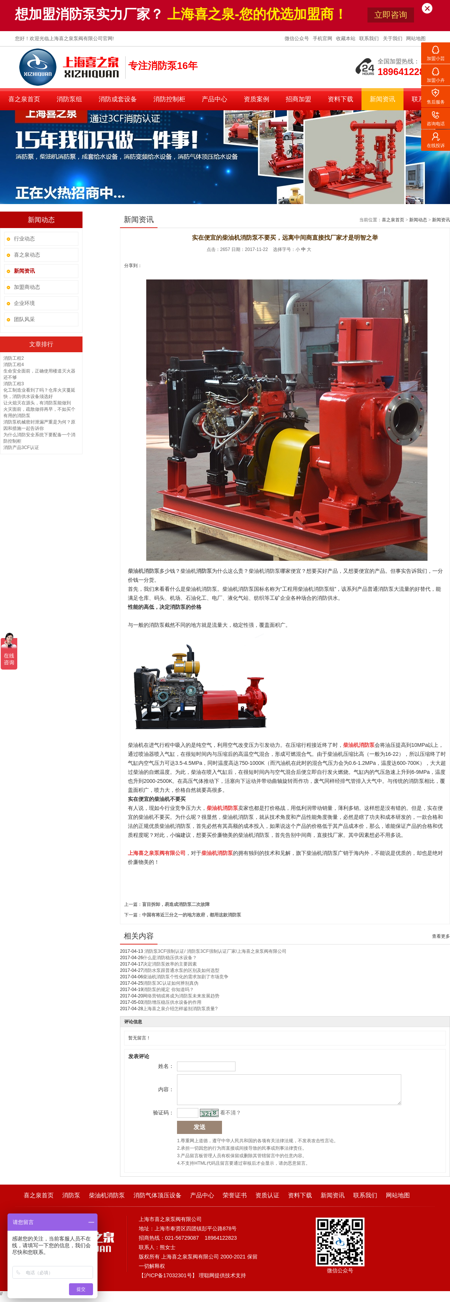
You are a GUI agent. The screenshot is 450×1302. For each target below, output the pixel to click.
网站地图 (416, 38)
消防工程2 (13, 358)
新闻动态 (418, 219)
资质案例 (256, 99)
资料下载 (340, 99)
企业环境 (24, 303)
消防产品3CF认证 (21, 447)
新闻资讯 (382, 99)
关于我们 (393, 38)
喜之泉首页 (24, 99)
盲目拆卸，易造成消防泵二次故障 (176, 904)
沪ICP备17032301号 (168, 1281)
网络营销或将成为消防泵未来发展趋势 (181, 996)
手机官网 (323, 38)
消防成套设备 (118, 99)
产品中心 (214, 99)
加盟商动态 (27, 287)
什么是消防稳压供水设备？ (170, 957)
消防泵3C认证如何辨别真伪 (170, 983)
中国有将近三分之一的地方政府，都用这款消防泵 (191, 915)
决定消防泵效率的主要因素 (170, 964)
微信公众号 (297, 38)
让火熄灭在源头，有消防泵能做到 (37, 402)
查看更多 (441, 936)
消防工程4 (13, 364)
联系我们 (369, 38)
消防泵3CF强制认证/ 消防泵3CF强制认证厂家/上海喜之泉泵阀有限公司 (214, 951)
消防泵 (71, 1201)
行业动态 (24, 239)
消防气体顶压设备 (158, 1201)
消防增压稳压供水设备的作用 (172, 1002)
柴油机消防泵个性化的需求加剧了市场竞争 (185, 976)
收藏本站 (346, 38)
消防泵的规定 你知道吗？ (168, 989)
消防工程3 (13, 383)
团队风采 (24, 319)
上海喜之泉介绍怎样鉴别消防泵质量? (180, 1008)
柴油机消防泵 (107, 1201)
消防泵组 (69, 99)
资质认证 (267, 1201)
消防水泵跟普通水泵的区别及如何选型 (181, 970)
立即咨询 (390, 15)
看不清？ (229, 1118)
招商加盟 (298, 99)
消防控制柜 (169, 99)
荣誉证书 (235, 1201)
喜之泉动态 (27, 255)
